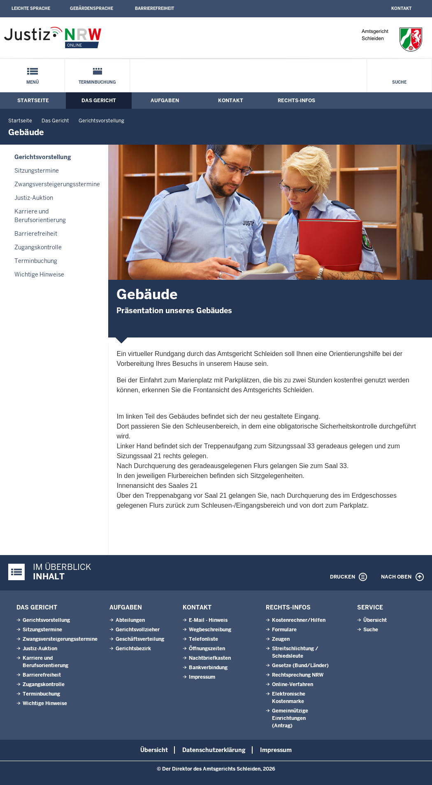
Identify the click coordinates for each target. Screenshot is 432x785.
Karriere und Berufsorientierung (40, 216)
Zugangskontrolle (38, 247)
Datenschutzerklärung (214, 750)
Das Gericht (98, 100)
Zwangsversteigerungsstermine (57, 184)
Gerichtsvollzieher (138, 629)
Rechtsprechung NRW (297, 675)
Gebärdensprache (91, 8)
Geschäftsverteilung (140, 639)
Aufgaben (165, 100)
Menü (32, 82)
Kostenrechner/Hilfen (298, 620)
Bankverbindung (208, 667)
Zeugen (281, 639)
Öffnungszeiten (207, 648)
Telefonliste (203, 639)
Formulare (284, 629)
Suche (399, 82)
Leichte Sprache (31, 8)
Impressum (202, 677)
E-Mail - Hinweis (208, 620)
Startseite (33, 100)
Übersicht (375, 620)
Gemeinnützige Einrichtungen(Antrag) (290, 718)
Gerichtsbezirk (133, 648)
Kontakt (401, 8)
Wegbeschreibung (210, 629)
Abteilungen (130, 620)
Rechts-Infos (296, 100)
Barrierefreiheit (154, 8)
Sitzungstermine (36, 170)
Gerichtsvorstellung (101, 120)
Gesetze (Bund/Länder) (300, 665)
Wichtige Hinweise (39, 274)
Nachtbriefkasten (210, 658)
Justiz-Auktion (33, 198)
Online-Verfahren (292, 684)
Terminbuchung (97, 82)
